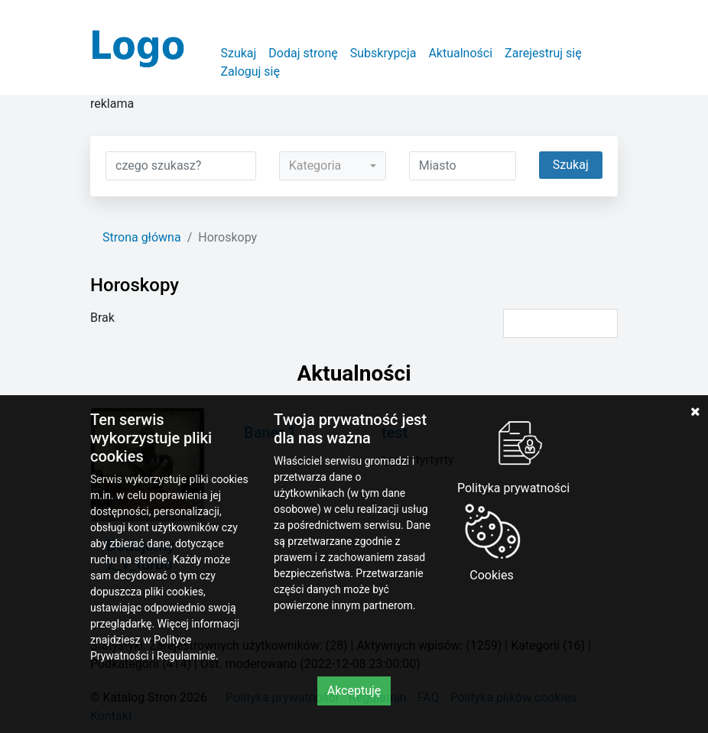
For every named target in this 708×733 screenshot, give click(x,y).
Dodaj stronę (302, 53)
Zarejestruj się (543, 53)
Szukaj (238, 53)
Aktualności (460, 53)
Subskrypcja (383, 53)
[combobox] (332, 166)
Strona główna (141, 237)
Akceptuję (354, 690)
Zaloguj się (250, 71)
